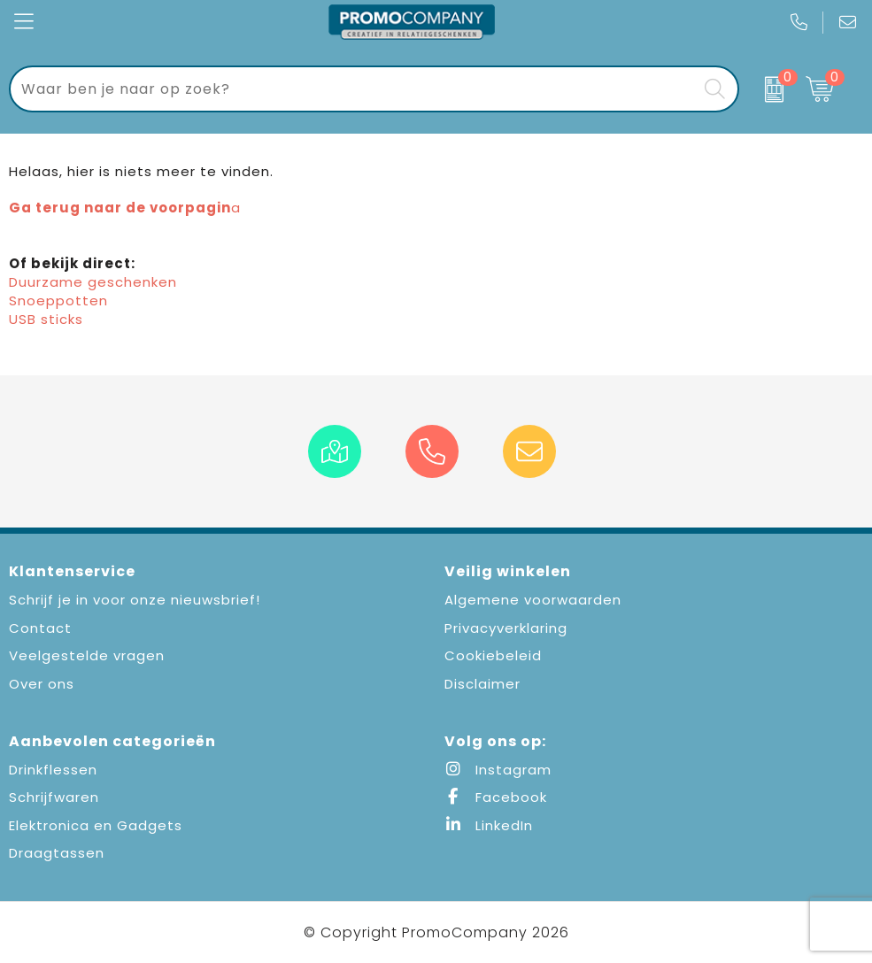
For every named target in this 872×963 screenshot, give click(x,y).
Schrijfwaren (54, 797)
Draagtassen (56, 853)
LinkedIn (488, 825)
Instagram (498, 769)
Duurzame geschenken (93, 282)
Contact (40, 628)
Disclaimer (482, 683)
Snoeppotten (58, 300)
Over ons (41, 683)
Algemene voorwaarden (532, 599)
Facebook (495, 797)
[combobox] (354, 89)
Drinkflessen (53, 769)
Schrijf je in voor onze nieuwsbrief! (134, 599)
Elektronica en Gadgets (95, 825)
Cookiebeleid (493, 655)
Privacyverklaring (505, 628)
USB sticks (46, 319)
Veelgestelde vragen (87, 655)
